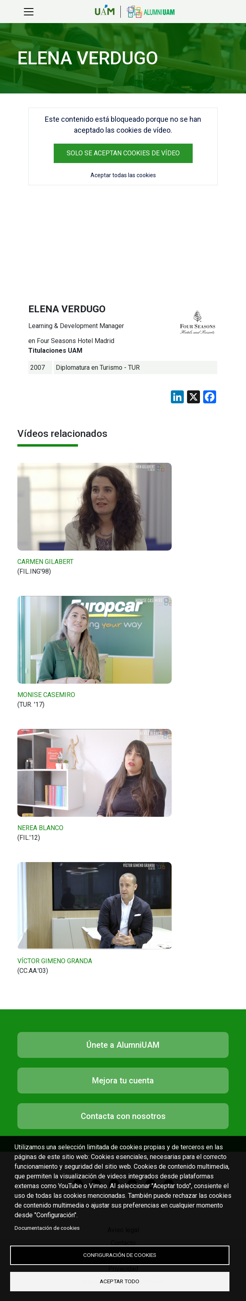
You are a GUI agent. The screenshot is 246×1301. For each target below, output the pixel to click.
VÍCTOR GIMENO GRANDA (54, 961)
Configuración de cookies (119, 1255)
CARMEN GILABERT (45, 562)
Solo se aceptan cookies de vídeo (123, 153)
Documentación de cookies (47, 1228)
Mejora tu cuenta (123, 1080)
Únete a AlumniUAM (123, 1045)
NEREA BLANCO (40, 828)
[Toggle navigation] (28, 11)
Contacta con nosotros (123, 1116)
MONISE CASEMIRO (46, 695)
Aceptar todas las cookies (123, 175)
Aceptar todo (119, 1281)
